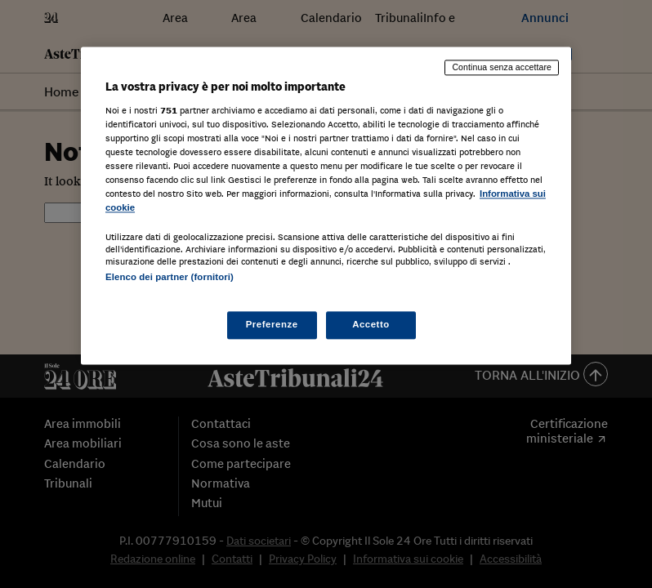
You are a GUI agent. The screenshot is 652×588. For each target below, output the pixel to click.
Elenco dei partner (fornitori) (169, 277)
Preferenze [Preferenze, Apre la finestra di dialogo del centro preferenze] (272, 325)
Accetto (371, 325)
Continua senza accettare (502, 67)
